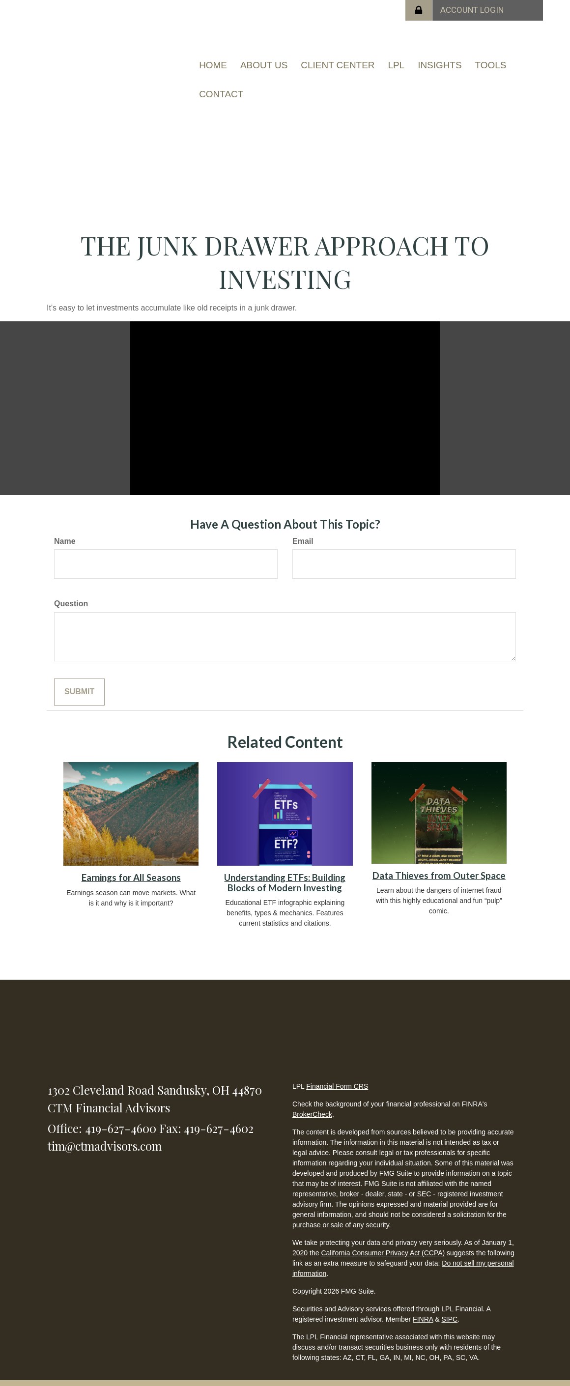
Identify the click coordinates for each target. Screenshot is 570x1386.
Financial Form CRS (337, 1072)
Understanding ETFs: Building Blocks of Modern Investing (284, 868)
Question (71, 589)
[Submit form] (79, 677)
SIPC (449, 1305)
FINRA (423, 1305)
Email (303, 526)
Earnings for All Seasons (131, 863)
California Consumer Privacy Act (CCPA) (383, 1239)
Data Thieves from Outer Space (439, 860)
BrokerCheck (312, 1100)
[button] (263, 62)
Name (65, 526)
